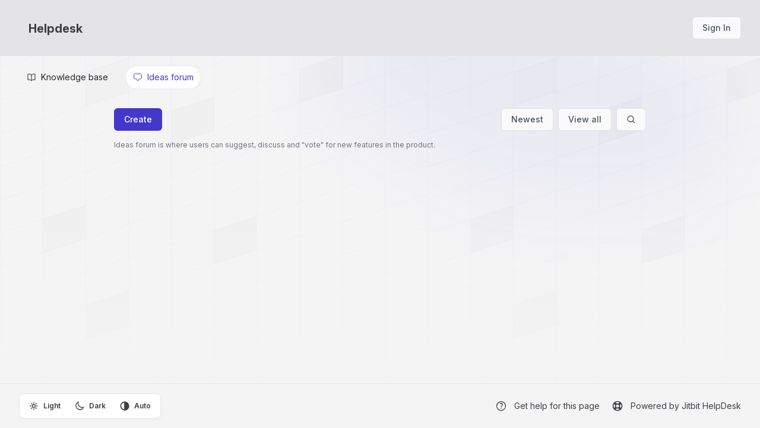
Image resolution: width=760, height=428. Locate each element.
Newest (527, 119)
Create (138, 119)
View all (584, 119)
